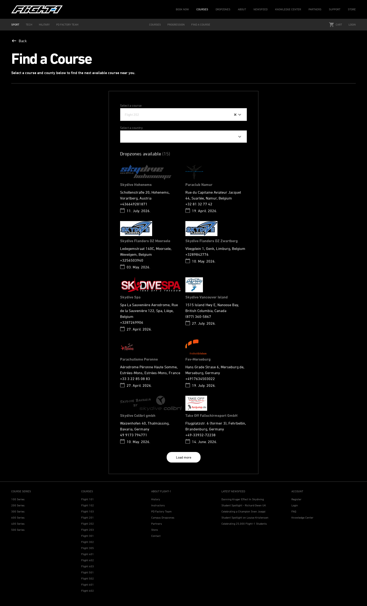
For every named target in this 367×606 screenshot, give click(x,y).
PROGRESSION (176, 24)
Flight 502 (87, 578)
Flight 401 (87, 554)
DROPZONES (223, 9)
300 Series (18, 511)
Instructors (158, 505)
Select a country (131, 128)
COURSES (202, 9)
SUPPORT (334, 9)
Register (296, 499)
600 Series (18, 517)
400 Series (18, 523)
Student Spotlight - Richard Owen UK (243, 505)
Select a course (131, 105)
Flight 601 (87, 584)
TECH (29, 24)
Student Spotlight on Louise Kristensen (244, 517)
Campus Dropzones (162, 517)
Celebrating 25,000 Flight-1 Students (244, 523)
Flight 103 (87, 511)
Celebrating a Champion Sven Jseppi (243, 511)
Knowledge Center (302, 517)
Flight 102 (87, 505)
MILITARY (44, 24)
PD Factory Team (161, 511)
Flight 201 (87, 517)
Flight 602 (87, 590)
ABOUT (242, 9)
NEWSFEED (260, 9)
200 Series (18, 505)
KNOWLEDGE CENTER (288, 9)
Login (352, 24)
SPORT (15, 24)
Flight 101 (87, 499)
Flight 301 (87, 536)
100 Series (18, 499)
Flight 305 (87, 548)
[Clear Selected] (235, 114)
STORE (352, 9)
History (155, 499)
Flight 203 (87, 529)
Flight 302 (87, 542)
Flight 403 (87, 566)
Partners (156, 523)
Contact (156, 536)
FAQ (293, 511)
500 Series (18, 529)
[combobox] (183, 114)
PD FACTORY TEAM (67, 24)
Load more (183, 457)
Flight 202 (87, 523)
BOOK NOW (182, 9)
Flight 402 (87, 560)
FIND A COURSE (200, 24)
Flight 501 (87, 572)
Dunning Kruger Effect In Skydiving (242, 499)
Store (154, 529)
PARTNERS (314, 9)
